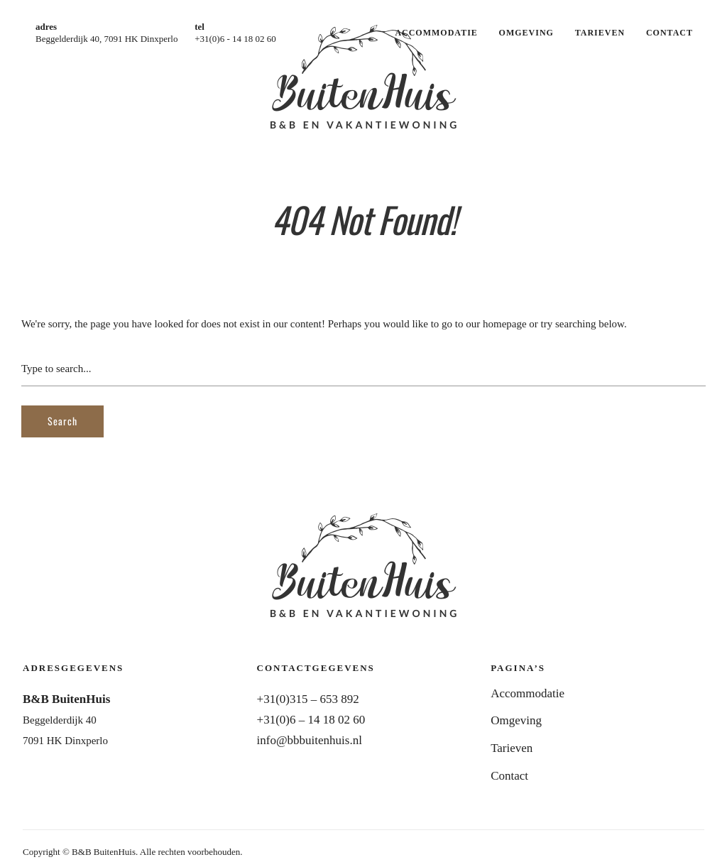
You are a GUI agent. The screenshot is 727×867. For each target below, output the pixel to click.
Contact (669, 33)
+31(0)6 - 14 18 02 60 (235, 38)
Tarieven (600, 33)
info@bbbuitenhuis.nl (309, 740)
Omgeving (526, 33)
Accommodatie (436, 33)
